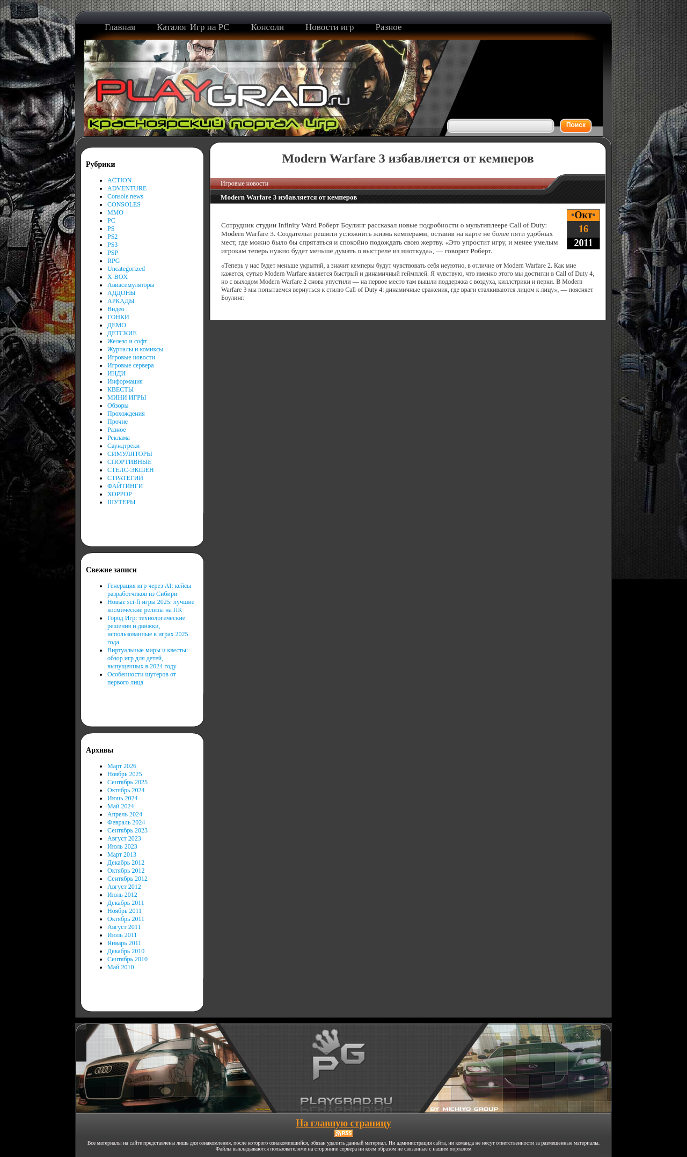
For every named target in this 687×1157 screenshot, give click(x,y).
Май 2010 (120, 967)
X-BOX (117, 277)
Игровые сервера (130, 365)
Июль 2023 (122, 846)
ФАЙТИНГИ (125, 486)
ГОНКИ (118, 317)
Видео (116, 309)
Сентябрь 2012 (127, 878)
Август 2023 (124, 838)
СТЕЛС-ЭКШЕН (130, 470)
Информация (125, 381)
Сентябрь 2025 (127, 782)
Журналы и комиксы (135, 349)
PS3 (112, 244)
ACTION (119, 180)
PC (111, 220)
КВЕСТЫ (120, 389)
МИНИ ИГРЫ (126, 397)
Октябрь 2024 (126, 790)
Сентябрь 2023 (127, 830)
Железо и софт (127, 341)
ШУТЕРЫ (121, 502)
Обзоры (118, 405)
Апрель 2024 (124, 814)
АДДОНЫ (121, 293)
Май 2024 (120, 806)
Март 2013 (121, 854)
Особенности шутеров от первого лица (141, 678)
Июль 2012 (122, 894)
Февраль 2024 (126, 822)
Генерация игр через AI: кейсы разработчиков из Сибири (149, 590)
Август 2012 (124, 886)
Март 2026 (121, 766)
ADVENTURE (127, 188)
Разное (116, 429)
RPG (113, 260)
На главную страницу (343, 1123)
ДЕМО (116, 325)
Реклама (118, 437)
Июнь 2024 (122, 798)
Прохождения (126, 413)
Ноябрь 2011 (124, 911)
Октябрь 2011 (125, 919)
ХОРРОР (119, 494)
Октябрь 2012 (126, 870)
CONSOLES (124, 204)
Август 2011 (124, 927)
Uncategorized (126, 268)
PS (110, 228)
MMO (115, 212)
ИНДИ (116, 373)
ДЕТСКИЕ (122, 333)
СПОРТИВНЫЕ (129, 462)
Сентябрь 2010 (127, 959)
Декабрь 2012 (125, 862)
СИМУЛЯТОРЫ (129, 454)
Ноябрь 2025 (124, 774)
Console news (125, 196)
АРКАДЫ (121, 301)
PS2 (112, 236)
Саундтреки (123, 445)
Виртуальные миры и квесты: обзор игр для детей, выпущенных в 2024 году (147, 658)
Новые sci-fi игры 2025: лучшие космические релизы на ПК (150, 606)
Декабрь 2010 (125, 951)
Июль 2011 (122, 935)
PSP (112, 252)
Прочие (117, 421)
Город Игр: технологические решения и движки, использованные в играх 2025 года (147, 630)
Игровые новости (131, 357)
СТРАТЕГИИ (125, 478)
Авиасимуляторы (131, 285)
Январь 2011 (124, 943)
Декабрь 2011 (125, 903)
